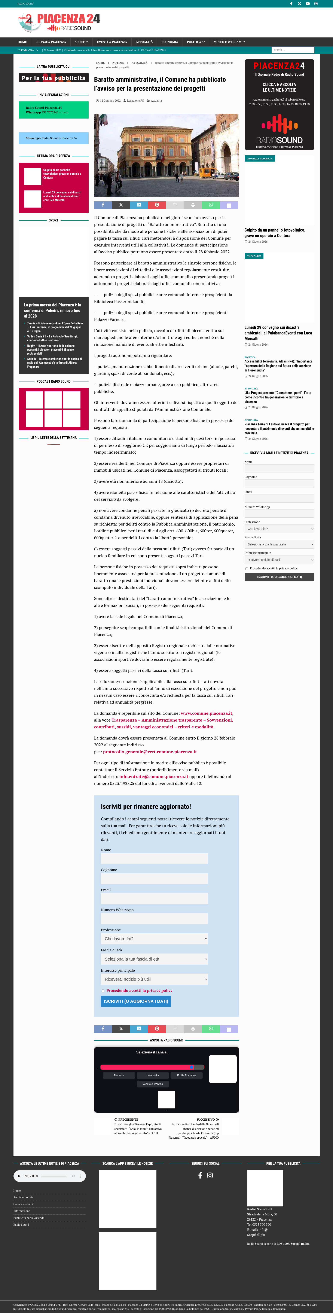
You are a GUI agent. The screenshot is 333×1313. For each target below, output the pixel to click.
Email (106, 889)
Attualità (144, 42)
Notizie (118, 63)
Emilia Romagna (186, 1075)
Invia (64, 112)
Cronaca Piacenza (51, 42)
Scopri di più (256, 1235)
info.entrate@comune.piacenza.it (153, 776)
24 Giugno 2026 (258, 242)
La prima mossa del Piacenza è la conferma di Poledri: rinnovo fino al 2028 (52, 310)
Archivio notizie (23, 1197)
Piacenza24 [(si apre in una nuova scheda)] (69, 138)
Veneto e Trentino (153, 1084)
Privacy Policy (253, 1308)
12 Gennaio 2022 (110, 100)
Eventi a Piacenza (112, 42)
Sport (80, 42)
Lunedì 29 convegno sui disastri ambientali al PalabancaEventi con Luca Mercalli (62, 196)
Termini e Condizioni (273, 1308)
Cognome (109, 869)
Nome (106, 849)
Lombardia (153, 1075)
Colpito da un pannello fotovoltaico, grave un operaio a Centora (62, 173)
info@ (263, 1229)
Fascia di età (111, 949)
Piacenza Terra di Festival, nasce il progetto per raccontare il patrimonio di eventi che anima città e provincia (279, 428)
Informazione (21, 1211)
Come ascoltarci (23, 1204)
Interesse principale (118, 970)
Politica (194, 42)
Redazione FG (135, 100)
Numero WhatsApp (117, 909)
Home (22, 42)
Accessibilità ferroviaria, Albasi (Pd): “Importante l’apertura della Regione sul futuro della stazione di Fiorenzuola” (278, 365)
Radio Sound (26, 3)
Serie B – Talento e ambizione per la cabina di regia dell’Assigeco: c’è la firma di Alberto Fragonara (54, 362)
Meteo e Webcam (227, 42)
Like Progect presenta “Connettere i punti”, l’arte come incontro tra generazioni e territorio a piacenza (278, 397)
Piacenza (119, 1075)
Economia (170, 42)
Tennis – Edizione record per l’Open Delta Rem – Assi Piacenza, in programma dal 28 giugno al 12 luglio (55, 327)
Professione (111, 929)
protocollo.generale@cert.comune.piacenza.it (150, 752)
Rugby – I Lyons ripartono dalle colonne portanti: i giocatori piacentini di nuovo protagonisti (51, 349)
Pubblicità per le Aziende (28, 1218)
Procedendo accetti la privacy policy (139, 990)
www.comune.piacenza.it (206, 713)
